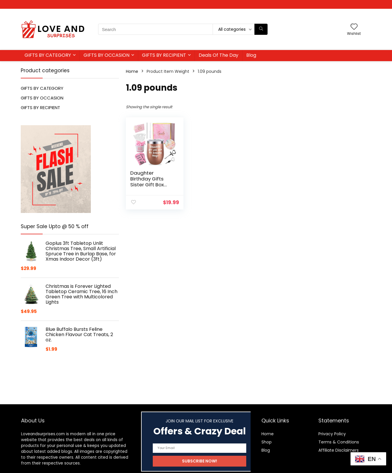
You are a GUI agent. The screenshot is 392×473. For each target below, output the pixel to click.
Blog (251, 55)
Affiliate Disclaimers (338, 450)
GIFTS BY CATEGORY (48, 55)
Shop (266, 442)
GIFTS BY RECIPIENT (164, 55)
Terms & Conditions (338, 442)
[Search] (261, 29)
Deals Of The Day (218, 55)
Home (132, 71)
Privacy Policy (332, 434)
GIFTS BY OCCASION (106, 55)
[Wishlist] (354, 27)
